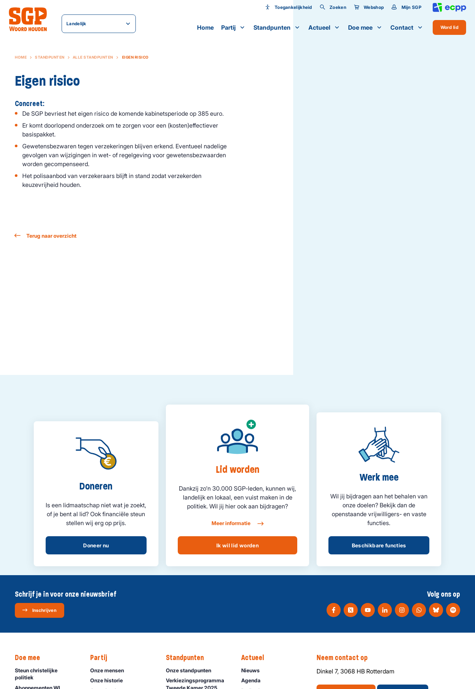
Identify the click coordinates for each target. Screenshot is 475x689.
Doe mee (365, 27)
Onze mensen (110, 670)
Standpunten (277, 27)
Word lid (449, 27)
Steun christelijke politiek (46, 674)
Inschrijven (39, 610)
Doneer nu (96, 545)
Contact (407, 27)
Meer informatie (237, 523)
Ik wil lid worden (237, 545)
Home (205, 27)
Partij (233, 27)
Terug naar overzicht (45, 235)
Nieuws (253, 670)
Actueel (324, 27)
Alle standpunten (93, 57)
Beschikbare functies (379, 545)
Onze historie (110, 680)
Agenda (254, 680)
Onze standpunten (192, 670)
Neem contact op (346, 657)
